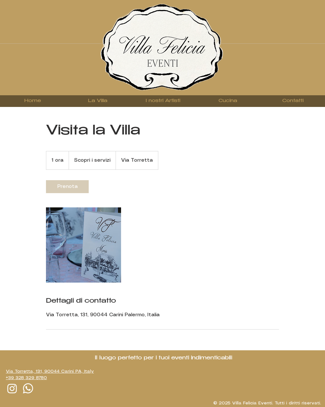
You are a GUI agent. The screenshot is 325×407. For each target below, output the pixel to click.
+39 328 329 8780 (26, 378)
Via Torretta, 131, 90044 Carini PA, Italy (50, 371)
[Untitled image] (83, 245)
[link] (67, 186)
